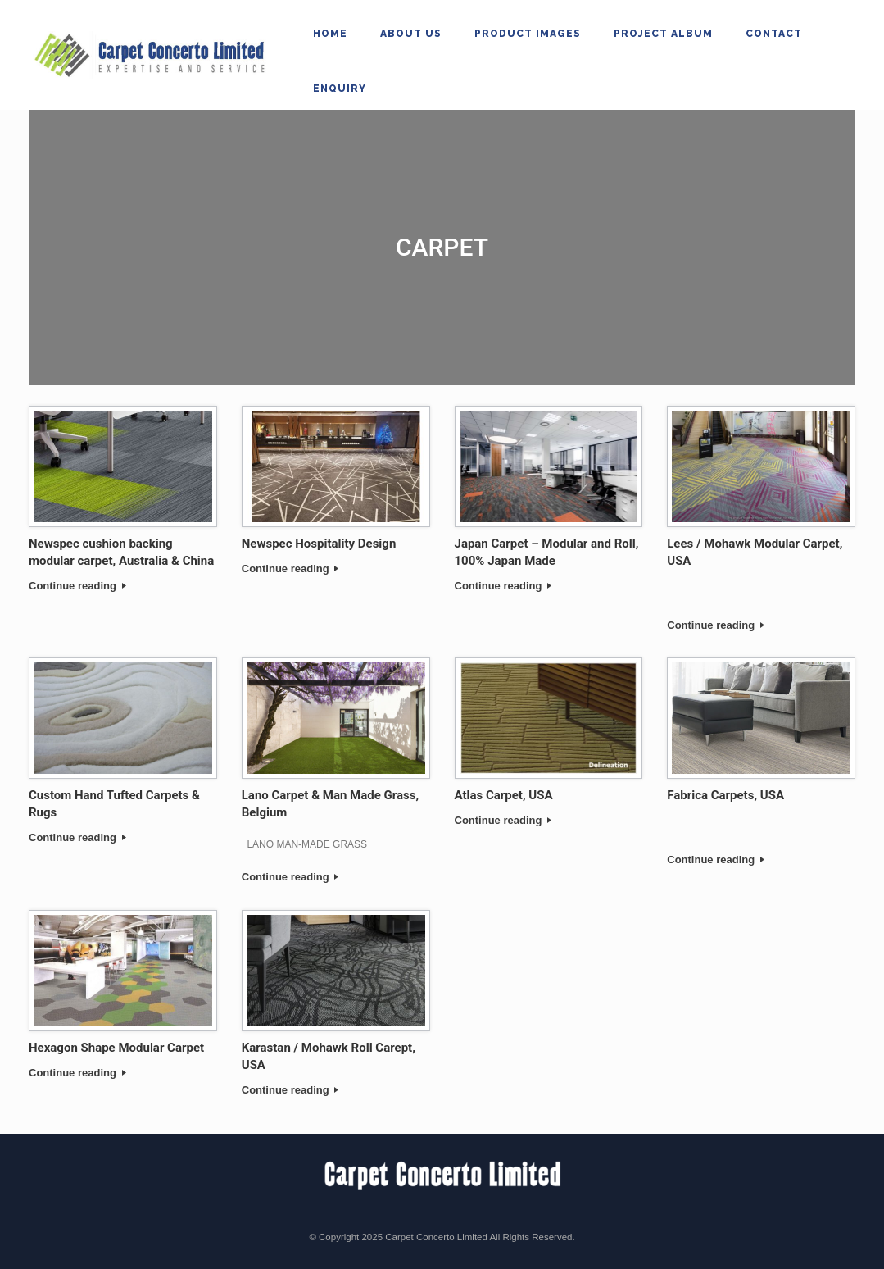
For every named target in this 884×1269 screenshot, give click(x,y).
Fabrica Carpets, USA (725, 795)
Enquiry (339, 88)
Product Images (527, 33)
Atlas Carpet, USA (504, 795)
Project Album (663, 33)
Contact (774, 33)
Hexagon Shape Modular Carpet (116, 1047)
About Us (411, 33)
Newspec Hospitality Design (319, 543)
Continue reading (77, 586)
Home (330, 33)
